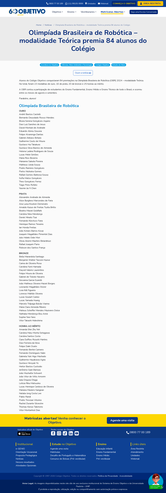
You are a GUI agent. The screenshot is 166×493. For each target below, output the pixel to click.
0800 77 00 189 (54, 3)
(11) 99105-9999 (74, 3)
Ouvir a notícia (83, 72)
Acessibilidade (125, 476)
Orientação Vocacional (26, 452)
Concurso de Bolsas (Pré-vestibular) (67, 458)
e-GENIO (20, 448)
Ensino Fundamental (106, 452)
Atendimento (137, 452)
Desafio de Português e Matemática (68, 455)
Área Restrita (137, 448)
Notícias (48, 25)
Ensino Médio (102, 455)
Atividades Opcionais (26, 465)
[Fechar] (161, 474)
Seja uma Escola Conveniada (144, 12)
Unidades (135, 455)
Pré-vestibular (103, 458)
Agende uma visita (59, 448)
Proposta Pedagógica (26, 455)
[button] (57, 12)
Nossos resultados (25, 462)
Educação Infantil (104, 448)
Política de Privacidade (108, 476)
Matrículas (55, 452)
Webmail (135, 458)
